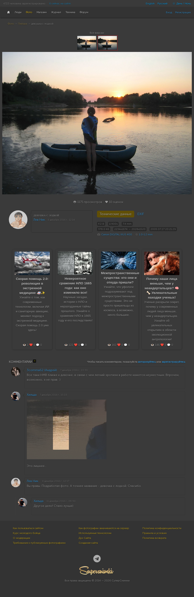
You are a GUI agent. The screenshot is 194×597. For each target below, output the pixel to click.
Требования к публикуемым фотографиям (39, 542)
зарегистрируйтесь (173, 361)
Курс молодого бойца (26, 533)
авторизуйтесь (147, 361)
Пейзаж (22, 23)
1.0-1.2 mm (146, 234)
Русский (162, 3)
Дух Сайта (85, 538)
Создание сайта (88, 542)
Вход (169, 12)
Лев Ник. (39, 220)
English (150, 3)
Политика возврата (154, 538)
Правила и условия (154, 533)
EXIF (140, 214)
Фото (11, 23)
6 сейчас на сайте (60, 3)
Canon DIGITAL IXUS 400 (116, 234)
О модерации (21, 538)
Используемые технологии (95, 533)
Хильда (32, 395)
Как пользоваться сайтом (28, 528)
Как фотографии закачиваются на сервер (104, 528)
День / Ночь (180, 3)
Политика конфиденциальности (161, 528)
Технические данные (116, 214)
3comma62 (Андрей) (42, 370)
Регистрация (183, 12)
